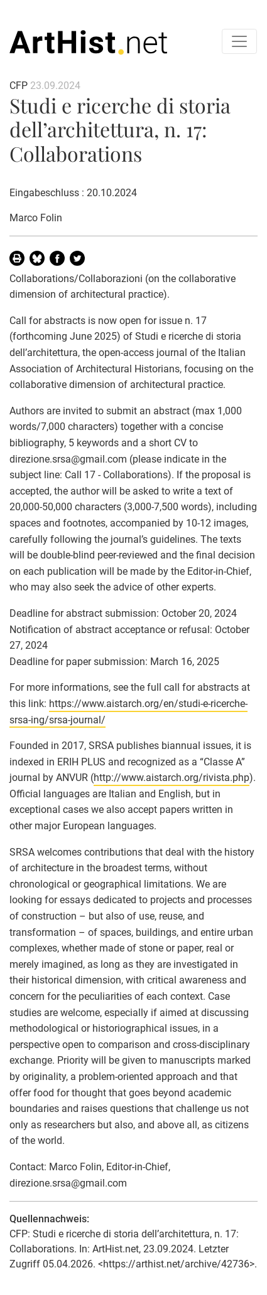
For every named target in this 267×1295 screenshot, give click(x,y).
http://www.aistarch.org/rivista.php (171, 778)
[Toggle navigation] (239, 41)
